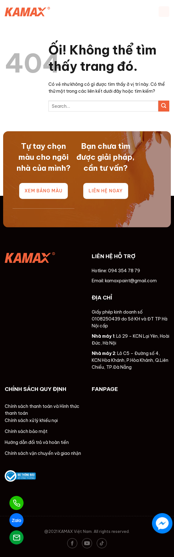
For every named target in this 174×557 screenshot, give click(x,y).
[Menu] (164, 11)
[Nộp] (163, 106)
